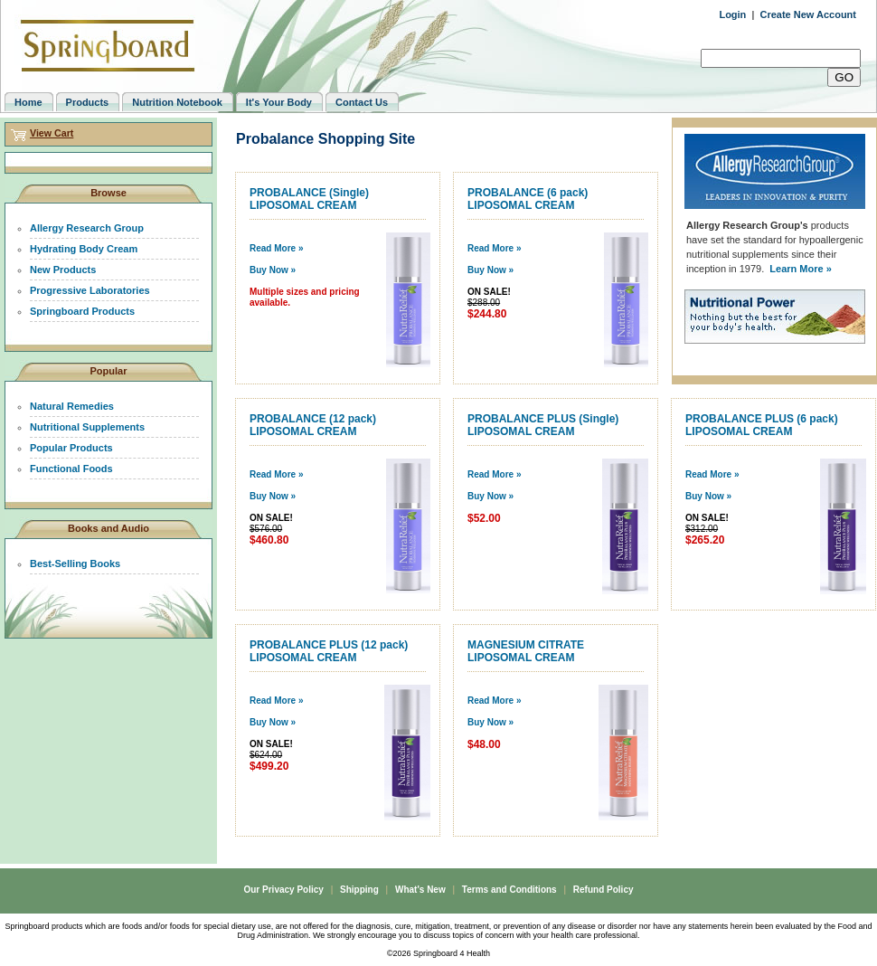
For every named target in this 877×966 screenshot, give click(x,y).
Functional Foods (71, 468)
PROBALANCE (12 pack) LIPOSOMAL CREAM (313, 425)
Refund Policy (603, 890)
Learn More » (800, 268)
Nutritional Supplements (87, 426)
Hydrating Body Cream (83, 248)
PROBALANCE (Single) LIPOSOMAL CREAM (309, 199)
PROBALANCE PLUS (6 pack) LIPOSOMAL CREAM (761, 425)
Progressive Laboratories (90, 290)
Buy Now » (273, 270)
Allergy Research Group (87, 228)
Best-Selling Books (75, 563)
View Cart (51, 133)
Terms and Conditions (509, 890)
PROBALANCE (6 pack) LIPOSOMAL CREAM (527, 199)
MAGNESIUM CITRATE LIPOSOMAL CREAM (525, 651)
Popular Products (71, 447)
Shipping (359, 890)
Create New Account (807, 14)
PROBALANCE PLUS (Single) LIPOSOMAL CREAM (542, 425)
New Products (63, 269)
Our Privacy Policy (283, 890)
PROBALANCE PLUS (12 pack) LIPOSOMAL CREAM (329, 651)
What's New (420, 890)
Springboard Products (82, 311)
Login (732, 14)
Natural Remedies (72, 406)
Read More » (276, 248)
